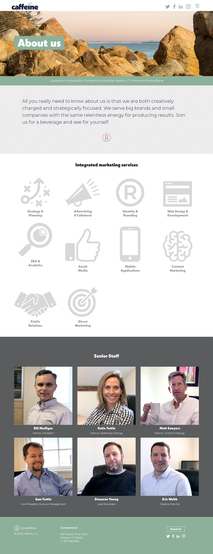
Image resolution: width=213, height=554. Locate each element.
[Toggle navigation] (197, 5)
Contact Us (175, 529)
